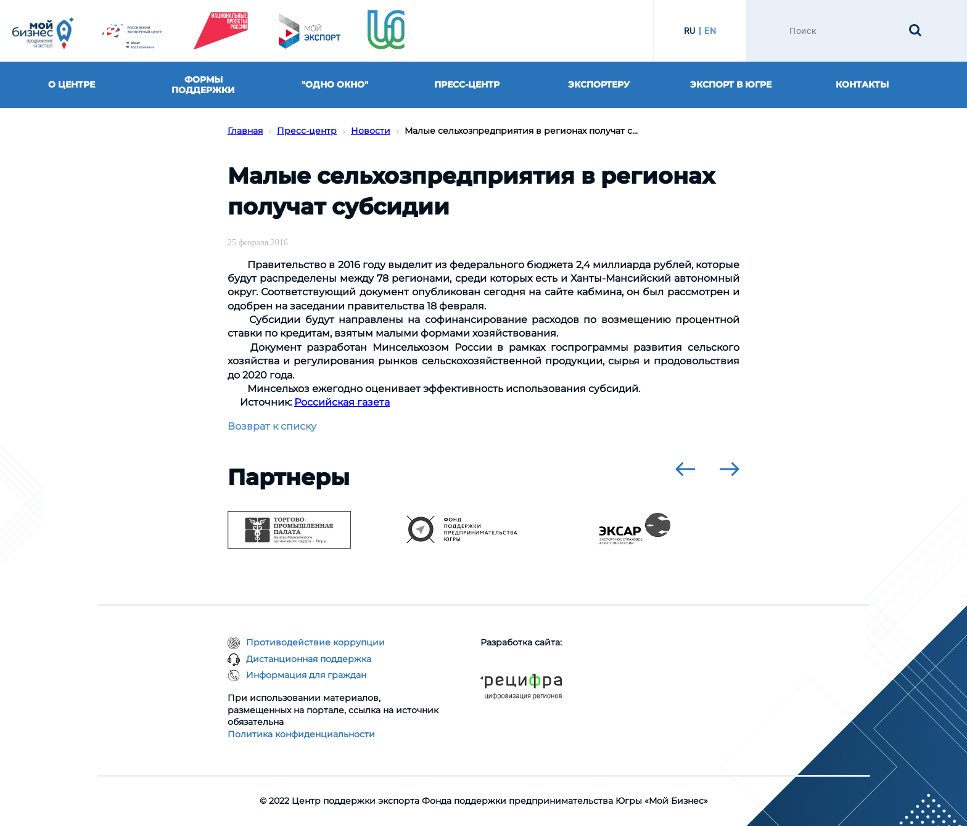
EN (710, 31)
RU (690, 31)
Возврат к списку (272, 426)
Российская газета (342, 402)
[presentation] (685, 469)
